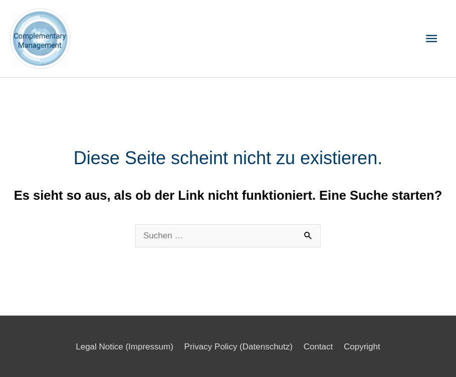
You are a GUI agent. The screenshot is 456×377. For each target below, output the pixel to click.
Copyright (362, 346)
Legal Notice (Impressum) (124, 346)
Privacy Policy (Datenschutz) (238, 346)
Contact (318, 346)
